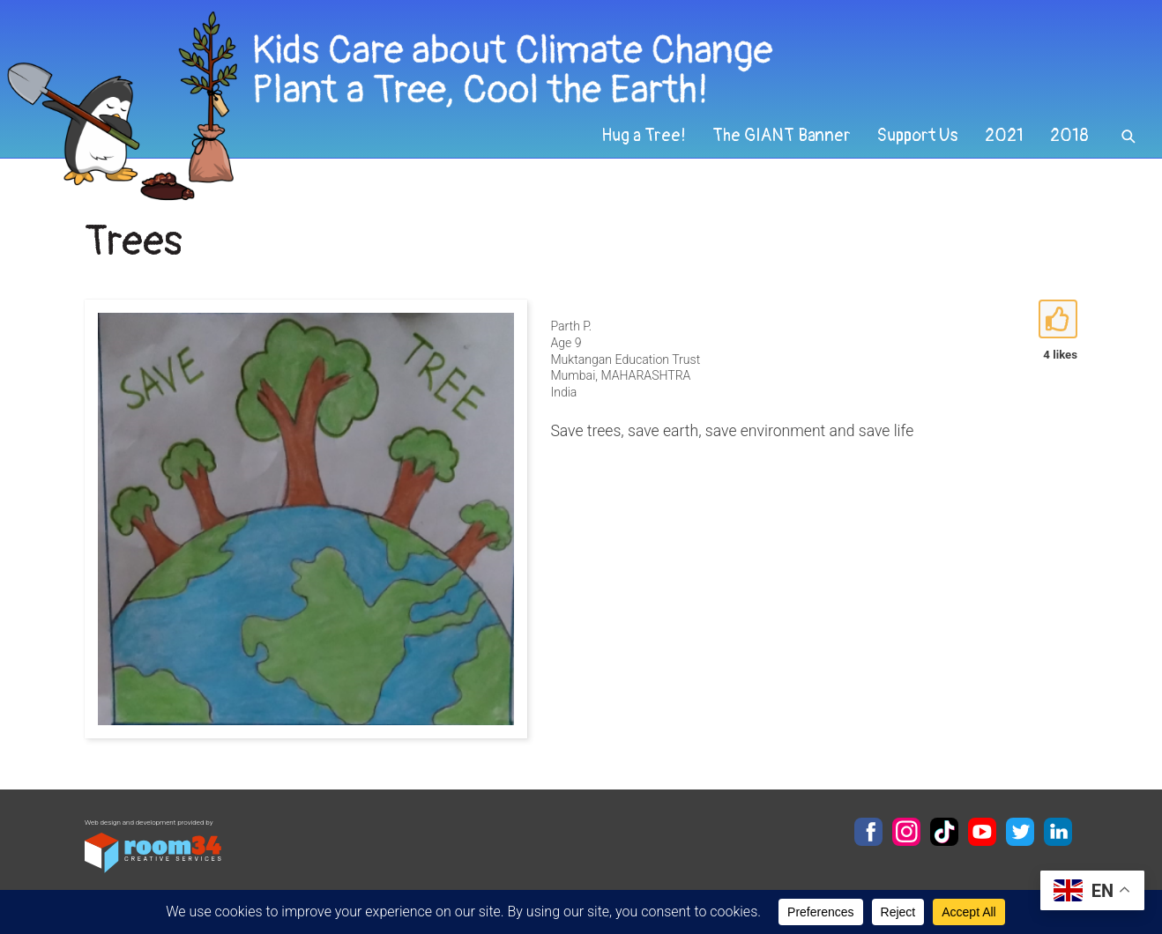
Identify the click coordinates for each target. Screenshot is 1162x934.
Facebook (868, 832)
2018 (1069, 135)
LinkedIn (1058, 832)
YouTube (982, 832)
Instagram (906, 832)
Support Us (917, 135)
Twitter (1020, 832)
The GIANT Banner (781, 135)
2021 (1004, 135)
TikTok (944, 832)
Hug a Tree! (643, 135)
